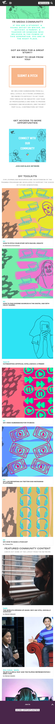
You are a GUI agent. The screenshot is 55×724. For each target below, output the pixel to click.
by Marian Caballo (9, 680)
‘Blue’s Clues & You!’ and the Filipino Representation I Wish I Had (26, 677)
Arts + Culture (7, 674)
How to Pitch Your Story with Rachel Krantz (23, 248)
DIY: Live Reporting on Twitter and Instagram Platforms (23, 486)
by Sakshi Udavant (9, 618)
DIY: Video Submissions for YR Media (18, 427)
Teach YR (6, 366)
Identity (16, 674)
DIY (4, 246)
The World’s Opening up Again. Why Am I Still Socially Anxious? (27, 615)
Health (5, 613)
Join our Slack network (27, 170)
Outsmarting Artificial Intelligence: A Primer (23, 368)
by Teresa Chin (8, 549)
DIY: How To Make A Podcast (15, 546)
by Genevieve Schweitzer (11, 250)
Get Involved (44, 3)
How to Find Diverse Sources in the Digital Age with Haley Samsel (26, 308)
